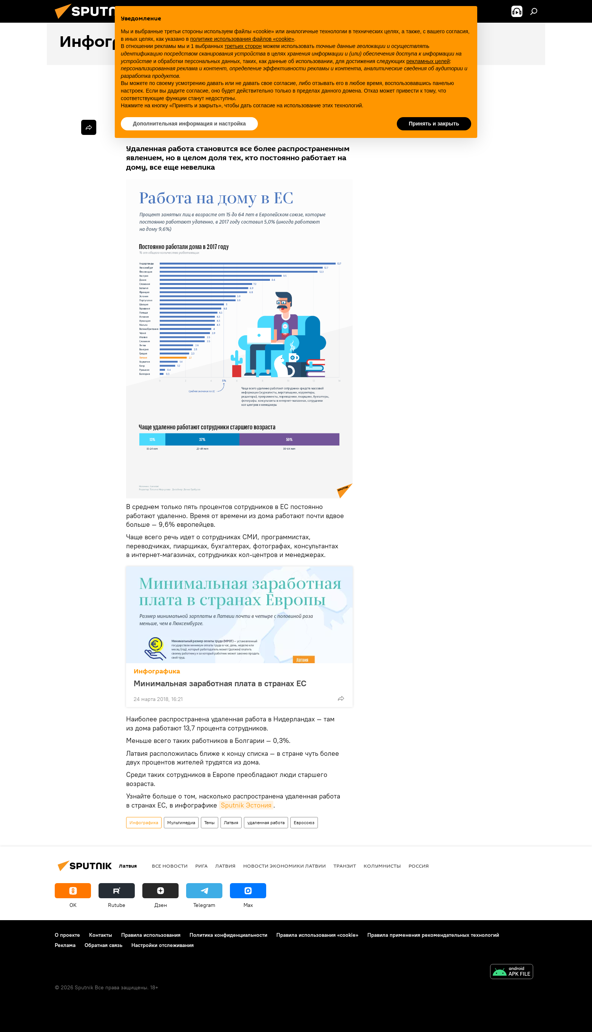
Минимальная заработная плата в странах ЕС (228, 683)
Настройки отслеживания (162, 945)
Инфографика (157, 671)
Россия (419, 865)
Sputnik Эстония (246, 805)
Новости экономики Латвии (284, 865)
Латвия (231, 822)
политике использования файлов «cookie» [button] (242, 39)
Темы (209, 822)
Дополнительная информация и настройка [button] (189, 124)
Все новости (170, 865)
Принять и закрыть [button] (434, 124)
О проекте (67, 934)
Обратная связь (103, 945)
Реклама (65, 945)
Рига (201, 865)
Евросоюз (304, 822)
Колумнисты (382, 865)
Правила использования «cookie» (317, 934)
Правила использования (150, 934)
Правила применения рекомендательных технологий (433, 934)
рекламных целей (428, 61)
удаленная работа (266, 822)
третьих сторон (243, 46)
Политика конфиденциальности (228, 934)
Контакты (100, 934)
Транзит (344, 865)
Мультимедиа (181, 822)
